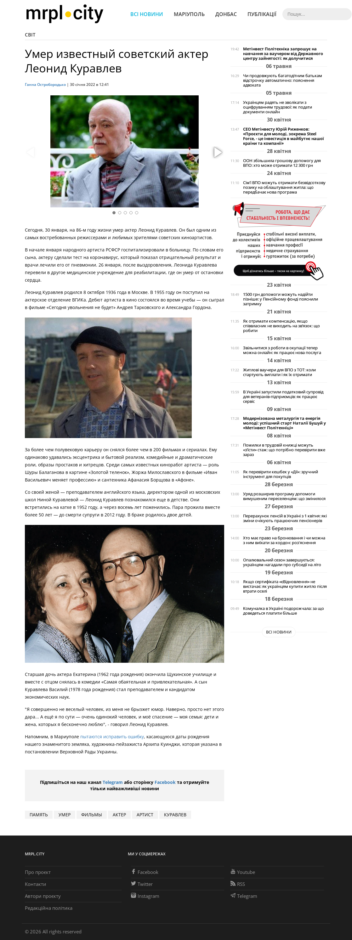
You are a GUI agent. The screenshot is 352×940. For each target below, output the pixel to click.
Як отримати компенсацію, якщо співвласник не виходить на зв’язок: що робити (281, 326)
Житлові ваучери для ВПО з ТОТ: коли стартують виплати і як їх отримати (279, 372)
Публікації (261, 14)
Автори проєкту (43, 896)
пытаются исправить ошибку (112, 737)
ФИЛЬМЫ (91, 815)
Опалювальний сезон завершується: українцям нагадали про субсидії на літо (282, 562)
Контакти (35, 884)
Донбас (226, 14)
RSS (237, 884)
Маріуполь (189, 14)
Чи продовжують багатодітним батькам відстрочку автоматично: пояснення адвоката (282, 80)
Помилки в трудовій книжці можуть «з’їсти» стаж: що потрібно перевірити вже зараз (284, 450)
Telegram (113, 782)
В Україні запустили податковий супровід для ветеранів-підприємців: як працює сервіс (283, 397)
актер (119, 815)
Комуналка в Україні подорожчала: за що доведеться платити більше (283, 611)
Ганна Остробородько (45, 84)
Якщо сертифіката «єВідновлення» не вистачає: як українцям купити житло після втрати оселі (285, 586)
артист (145, 815)
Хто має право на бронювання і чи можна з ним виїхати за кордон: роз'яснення (284, 540)
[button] (217, 152)
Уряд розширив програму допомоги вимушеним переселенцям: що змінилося (284, 496)
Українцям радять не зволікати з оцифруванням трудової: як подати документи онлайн (277, 107)
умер (65, 815)
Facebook (165, 782)
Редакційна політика (48, 908)
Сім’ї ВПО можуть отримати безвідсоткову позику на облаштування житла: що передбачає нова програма (284, 187)
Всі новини (146, 14)
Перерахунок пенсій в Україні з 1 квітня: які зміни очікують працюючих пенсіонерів (285, 518)
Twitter (142, 884)
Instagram (145, 896)
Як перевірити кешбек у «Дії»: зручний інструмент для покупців (280, 474)
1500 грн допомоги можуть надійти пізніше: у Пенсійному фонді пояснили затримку (280, 299)
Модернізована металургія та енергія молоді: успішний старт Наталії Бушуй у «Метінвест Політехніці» (284, 423)
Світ (30, 34)
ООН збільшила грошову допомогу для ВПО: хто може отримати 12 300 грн (282, 163)
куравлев (175, 815)
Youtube (242, 872)
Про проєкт (38, 872)
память (39, 815)
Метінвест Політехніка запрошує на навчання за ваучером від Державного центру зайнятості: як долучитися (283, 54)
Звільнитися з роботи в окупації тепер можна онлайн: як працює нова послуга (282, 350)
